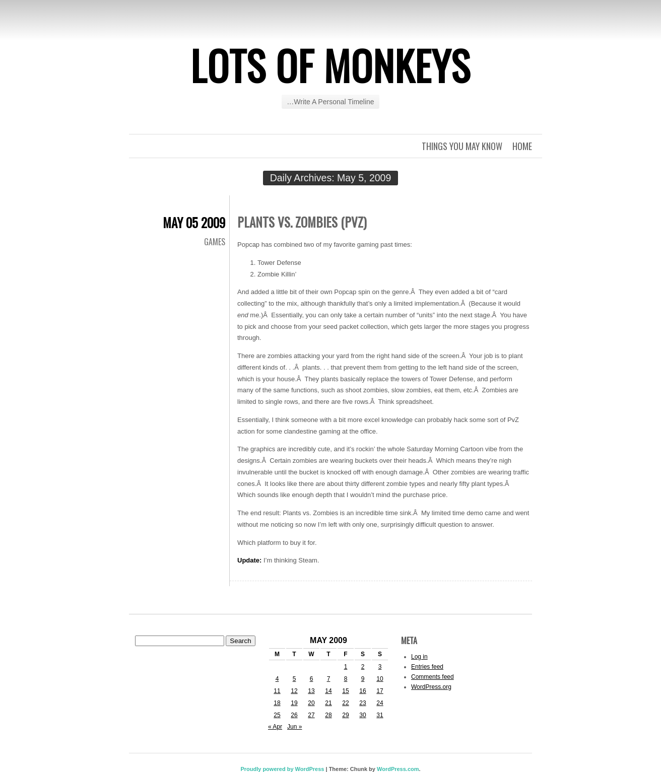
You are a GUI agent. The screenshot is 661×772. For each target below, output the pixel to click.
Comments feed (432, 676)
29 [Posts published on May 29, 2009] (345, 715)
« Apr (275, 726)
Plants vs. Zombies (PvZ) (302, 222)
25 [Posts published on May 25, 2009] (277, 715)
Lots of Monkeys (330, 65)
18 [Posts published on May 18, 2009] (277, 703)
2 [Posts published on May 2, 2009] (363, 666)
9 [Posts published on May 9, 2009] (363, 678)
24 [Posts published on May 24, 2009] (379, 703)
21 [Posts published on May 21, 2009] (328, 703)
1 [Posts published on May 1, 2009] (346, 666)
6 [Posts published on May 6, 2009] (311, 678)
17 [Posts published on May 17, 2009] (379, 690)
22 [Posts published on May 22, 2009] (345, 703)
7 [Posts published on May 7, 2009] (328, 678)
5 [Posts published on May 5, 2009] (294, 678)
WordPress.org (431, 686)
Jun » (294, 726)
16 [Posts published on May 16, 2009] (362, 690)
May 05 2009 (194, 222)
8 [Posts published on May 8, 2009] (346, 678)
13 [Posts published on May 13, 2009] (311, 690)
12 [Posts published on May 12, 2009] (294, 690)
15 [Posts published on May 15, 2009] (345, 690)
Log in (419, 656)
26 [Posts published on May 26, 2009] (294, 715)
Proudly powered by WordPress (282, 769)
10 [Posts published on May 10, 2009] (379, 678)
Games (214, 242)
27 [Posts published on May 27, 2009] (311, 715)
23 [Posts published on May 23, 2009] (362, 703)
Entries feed (427, 666)
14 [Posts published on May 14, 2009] (328, 690)
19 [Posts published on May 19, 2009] (294, 703)
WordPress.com (398, 769)
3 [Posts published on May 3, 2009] (380, 666)
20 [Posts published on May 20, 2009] (311, 703)
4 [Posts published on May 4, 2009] (277, 678)
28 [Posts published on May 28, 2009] (328, 715)
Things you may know (462, 146)
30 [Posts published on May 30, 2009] (362, 715)
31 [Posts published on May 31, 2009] (379, 715)
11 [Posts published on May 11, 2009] (277, 690)
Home (522, 146)
